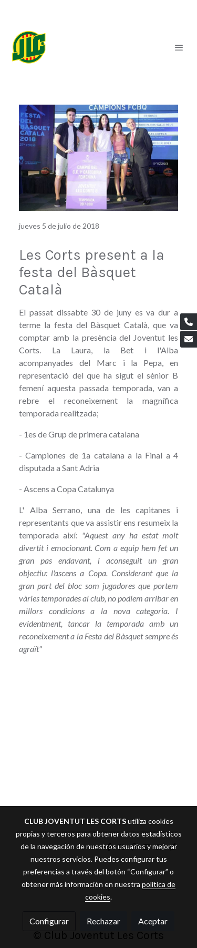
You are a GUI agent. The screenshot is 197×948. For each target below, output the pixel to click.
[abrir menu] (179, 47)
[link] (29, 47)
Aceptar (153, 921)
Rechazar (103, 921)
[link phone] (188, 321)
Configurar (49, 921)
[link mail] (188, 339)
